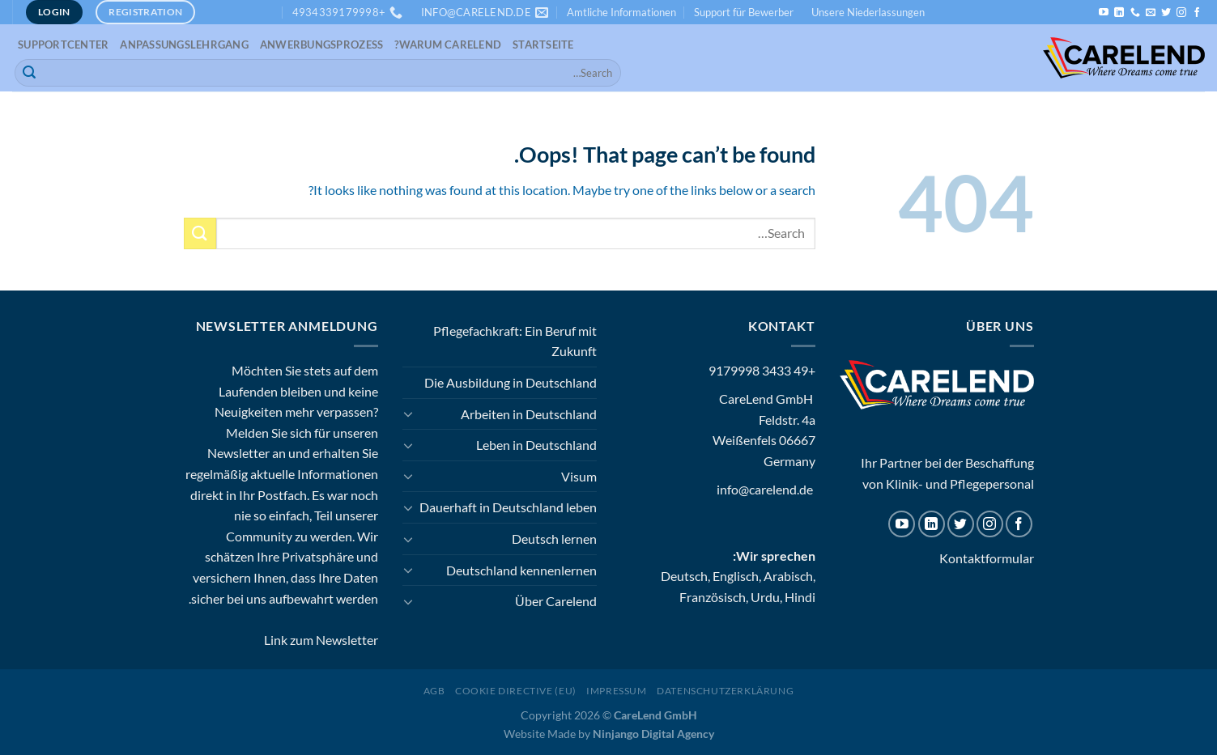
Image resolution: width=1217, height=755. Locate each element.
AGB (434, 691)
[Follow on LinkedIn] (1119, 13)
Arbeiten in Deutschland (529, 414)
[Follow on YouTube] (1103, 13)
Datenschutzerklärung (725, 691)
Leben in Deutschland (536, 444)
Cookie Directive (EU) (516, 691)
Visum (579, 476)
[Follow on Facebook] (1197, 13)
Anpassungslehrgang (184, 44)
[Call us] (1135, 13)
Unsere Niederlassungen (868, 12)
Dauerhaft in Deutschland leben (508, 507)
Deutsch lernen (554, 538)
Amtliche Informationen (621, 12)
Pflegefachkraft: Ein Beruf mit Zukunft (515, 341)
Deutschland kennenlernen (521, 570)
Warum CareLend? (447, 44)
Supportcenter (63, 44)
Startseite (543, 44)
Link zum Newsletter (321, 639)
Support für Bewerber (744, 12)
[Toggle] (408, 413)
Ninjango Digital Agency (653, 733)
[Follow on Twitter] (1166, 13)
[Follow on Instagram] (1181, 13)
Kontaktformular (986, 558)
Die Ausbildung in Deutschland (510, 382)
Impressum (616, 691)
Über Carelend (556, 601)
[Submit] (29, 73)
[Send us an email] (1150, 13)
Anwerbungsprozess (321, 44)
